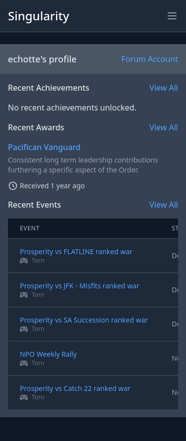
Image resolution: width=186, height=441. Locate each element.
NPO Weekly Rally (48, 354)
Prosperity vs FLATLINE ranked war (76, 251)
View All (163, 87)
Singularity (38, 15)
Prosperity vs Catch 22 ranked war (75, 388)
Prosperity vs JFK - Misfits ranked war (79, 285)
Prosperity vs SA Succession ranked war (84, 320)
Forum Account (150, 59)
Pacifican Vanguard (44, 147)
